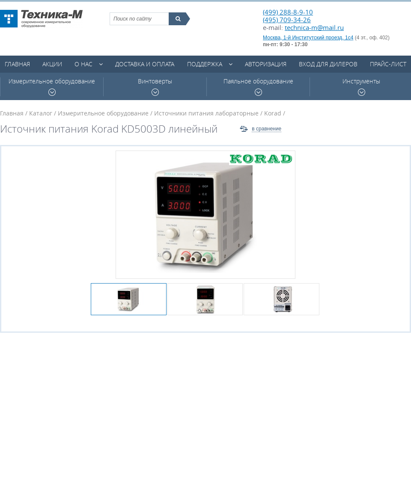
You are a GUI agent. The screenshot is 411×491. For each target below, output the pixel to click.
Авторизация (265, 64)
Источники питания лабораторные (206, 113)
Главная (17, 64)
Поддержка (204, 64)
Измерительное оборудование (52, 86)
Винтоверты (155, 86)
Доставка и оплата (144, 64)
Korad (272, 113)
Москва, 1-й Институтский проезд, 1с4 (308, 38)
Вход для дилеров (328, 64)
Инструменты (361, 86)
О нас (83, 64)
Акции (52, 64)
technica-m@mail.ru (314, 27)
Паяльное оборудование (258, 86)
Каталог (40, 113)
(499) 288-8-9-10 (288, 12)
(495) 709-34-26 (287, 19)
